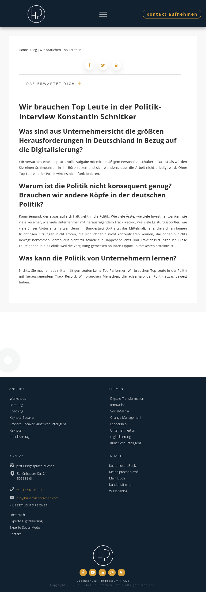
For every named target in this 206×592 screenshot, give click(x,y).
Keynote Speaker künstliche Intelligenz (38, 424)
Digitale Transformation (127, 398)
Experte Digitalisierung (26, 521)
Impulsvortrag (20, 436)
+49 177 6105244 (29, 489)
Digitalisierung (120, 436)
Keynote (16, 430)
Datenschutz (87, 580)
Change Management (125, 417)
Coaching (16, 411)
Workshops (18, 398)
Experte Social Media (25, 527)
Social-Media (119, 411)
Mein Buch (117, 478)
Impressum (110, 580)
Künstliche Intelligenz (125, 443)
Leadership (118, 424)
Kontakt (15, 534)
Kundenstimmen (121, 484)
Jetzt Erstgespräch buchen (35, 466)
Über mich (17, 515)
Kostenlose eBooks (123, 465)
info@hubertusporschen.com (37, 498)
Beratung (16, 405)
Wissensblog (118, 491)
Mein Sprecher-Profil (124, 472)
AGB (126, 580)
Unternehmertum (123, 430)
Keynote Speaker (22, 417)
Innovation (118, 405)
